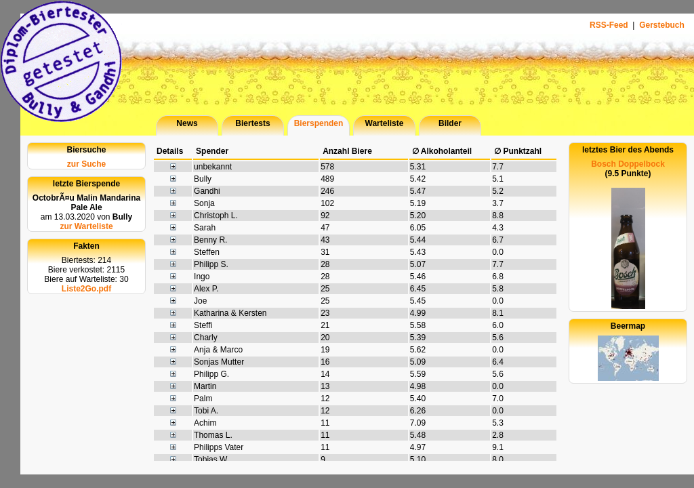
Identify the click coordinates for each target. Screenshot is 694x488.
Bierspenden (319, 123)
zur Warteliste (86, 226)
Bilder (450, 123)
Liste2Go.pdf (86, 288)
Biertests (252, 123)
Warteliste (384, 123)
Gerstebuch (662, 25)
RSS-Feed (610, 25)
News (186, 123)
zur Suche (86, 164)
